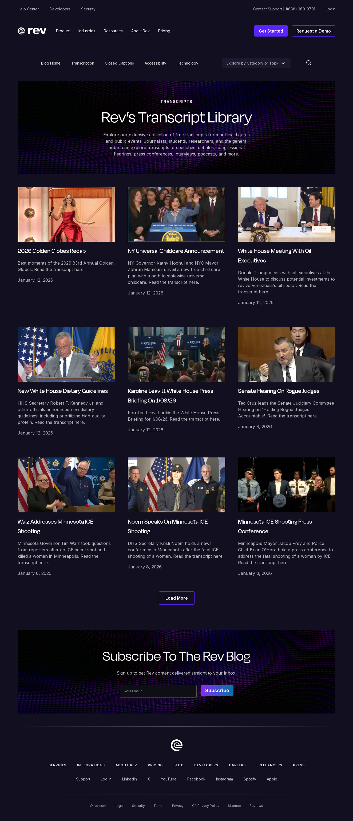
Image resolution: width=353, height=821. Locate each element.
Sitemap (234, 806)
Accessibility (155, 63)
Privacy (178, 806)
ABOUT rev (126, 765)
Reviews (256, 806)
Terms (158, 806)
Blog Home (51, 63)
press (299, 765)
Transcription (82, 63)
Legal (119, 806)
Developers (60, 9)
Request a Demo (313, 31)
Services (57, 765)
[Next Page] (177, 598)
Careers (237, 765)
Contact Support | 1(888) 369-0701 (284, 9)
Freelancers (269, 765)
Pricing (155, 765)
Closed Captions (119, 63)
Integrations (91, 765)
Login (330, 9)
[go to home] (177, 745)
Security (88, 9)
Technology (187, 63)
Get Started (271, 31)
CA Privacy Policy (205, 806)
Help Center (28, 9)
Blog (178, 765)
